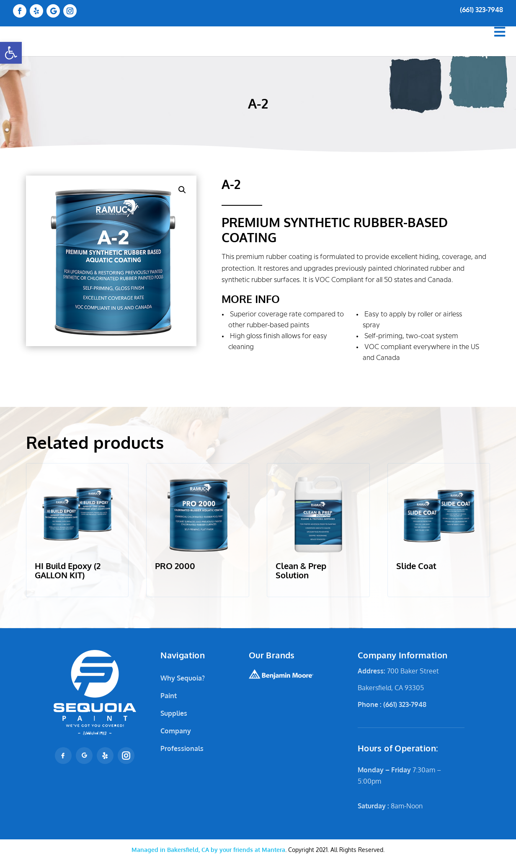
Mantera (208, 849)
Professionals (182, 748)
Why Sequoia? (182, 678)
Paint (168, 695)
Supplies (173, 713)
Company (175, 731)
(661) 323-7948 (481, 9)
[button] (11, 53)
